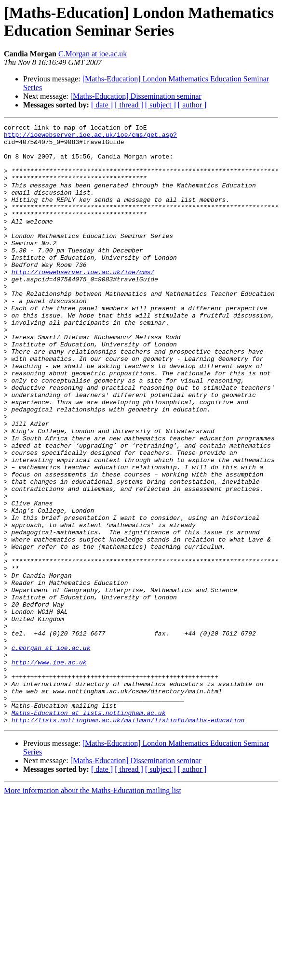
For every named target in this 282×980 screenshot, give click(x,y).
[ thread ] (129, 105)
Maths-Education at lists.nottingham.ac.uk (89, 831)
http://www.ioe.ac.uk (49, 770)
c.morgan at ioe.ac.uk (51, 753)
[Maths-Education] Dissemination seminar (135, 96)
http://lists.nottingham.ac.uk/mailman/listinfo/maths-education (128, 839)
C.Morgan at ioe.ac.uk (92, 54)
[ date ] (102, 105)
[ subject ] (160, 105)
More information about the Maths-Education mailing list (92, 910)
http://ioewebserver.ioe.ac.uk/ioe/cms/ (83, 302)
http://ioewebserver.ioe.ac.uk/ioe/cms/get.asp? (90, 137)
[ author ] (192, 105)
